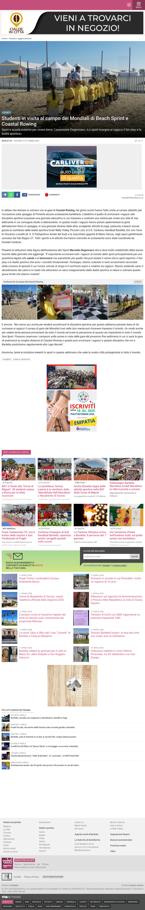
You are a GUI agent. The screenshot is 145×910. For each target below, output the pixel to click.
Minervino (133, 902)
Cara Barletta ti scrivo (84, 844)
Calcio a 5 (79, 822)
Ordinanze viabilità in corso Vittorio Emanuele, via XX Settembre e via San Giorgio (113, 654)
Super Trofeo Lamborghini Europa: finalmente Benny (39, 580)
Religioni (7, 826)
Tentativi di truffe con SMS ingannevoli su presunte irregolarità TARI (115, 616)
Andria (18, 902)
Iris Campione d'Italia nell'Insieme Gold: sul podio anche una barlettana (126, 535)
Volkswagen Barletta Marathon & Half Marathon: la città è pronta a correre (126, 486)
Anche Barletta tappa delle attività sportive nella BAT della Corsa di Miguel (90, 489)
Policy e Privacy (31, 877)
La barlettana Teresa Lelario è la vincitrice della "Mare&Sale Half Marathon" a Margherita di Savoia (54, 491)
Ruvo (40, 906)
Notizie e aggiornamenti (20, 38)
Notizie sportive (46, 828)
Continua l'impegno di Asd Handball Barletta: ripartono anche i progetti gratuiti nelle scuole (54, 537)
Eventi (6, 845)
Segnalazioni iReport (120, 834)
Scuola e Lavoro (10, 851)
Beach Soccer (81, 825)
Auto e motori (116, 825)
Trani (92, 906)
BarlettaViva (19, 5)
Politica (6, 836)
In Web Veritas (116, 828)
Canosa (59, 902)
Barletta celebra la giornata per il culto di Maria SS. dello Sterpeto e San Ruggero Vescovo (42, 654)
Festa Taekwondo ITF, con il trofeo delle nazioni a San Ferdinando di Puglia (18, 535)
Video (113, 851)
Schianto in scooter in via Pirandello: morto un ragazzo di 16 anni (116, 580)
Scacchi (42, 851)
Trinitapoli (104, 906)
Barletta (7, 902)
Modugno (7, 906)
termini (106, 565)
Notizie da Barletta (12, 822)
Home (4, 38)
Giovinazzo (95, 902)
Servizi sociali (9, 848)
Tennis (42, 841)
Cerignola (71, 902)
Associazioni (44, 822)
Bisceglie (36, 902)
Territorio (7, 842)
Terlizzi (83, 906)
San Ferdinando (53, 906)
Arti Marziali (44, 844)
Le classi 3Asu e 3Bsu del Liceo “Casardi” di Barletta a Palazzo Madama (44, 634)
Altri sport (79, 828)
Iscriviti (135, 556)
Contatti (17, 877)
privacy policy (120, 565)
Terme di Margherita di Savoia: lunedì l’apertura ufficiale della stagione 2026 (41, 598)
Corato (83, 902)
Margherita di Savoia (114, 902)
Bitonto (48, 902)
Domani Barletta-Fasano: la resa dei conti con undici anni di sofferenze (115, 634)
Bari (27, 902)
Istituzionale (8, 839)
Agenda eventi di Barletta (86, 834)
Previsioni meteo (118, 845)
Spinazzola (70, 906)
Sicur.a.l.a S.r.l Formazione (86, 847)
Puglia (31, 906)
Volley (41, 838)
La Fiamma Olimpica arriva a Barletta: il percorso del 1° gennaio (90, 535)
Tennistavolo (44, 847)
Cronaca (7, 832)
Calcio (42, 832)
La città (6, 829)
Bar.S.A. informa (117, 822)
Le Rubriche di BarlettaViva (87, 840)
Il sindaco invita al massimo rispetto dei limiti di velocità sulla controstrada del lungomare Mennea (42, 618)
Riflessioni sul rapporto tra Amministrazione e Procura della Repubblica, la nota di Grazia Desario (116, 600)
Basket (42, 835)
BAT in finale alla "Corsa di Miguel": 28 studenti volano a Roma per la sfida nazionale (18, 491)
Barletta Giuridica (82, 850)
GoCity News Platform (53, 877)
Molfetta (20, 906)
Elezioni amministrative (121, 840)
